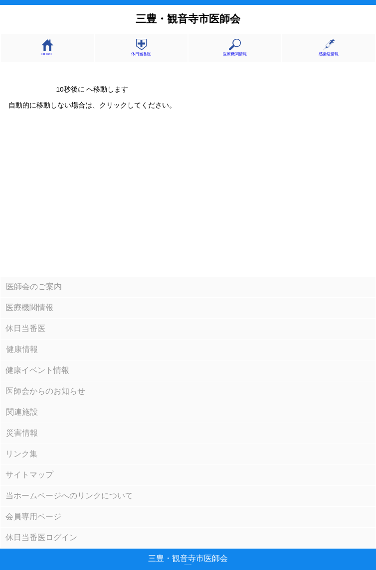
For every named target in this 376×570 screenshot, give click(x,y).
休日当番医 (141, 51)
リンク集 (21, 454)
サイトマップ (29, 474)
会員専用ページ (33, 516)
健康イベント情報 (37, 370)
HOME (47, 51)
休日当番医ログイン (41, 537)
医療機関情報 (235, 51)
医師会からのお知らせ (45, 391)
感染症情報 (329, 51)
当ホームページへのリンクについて (69, 495)
